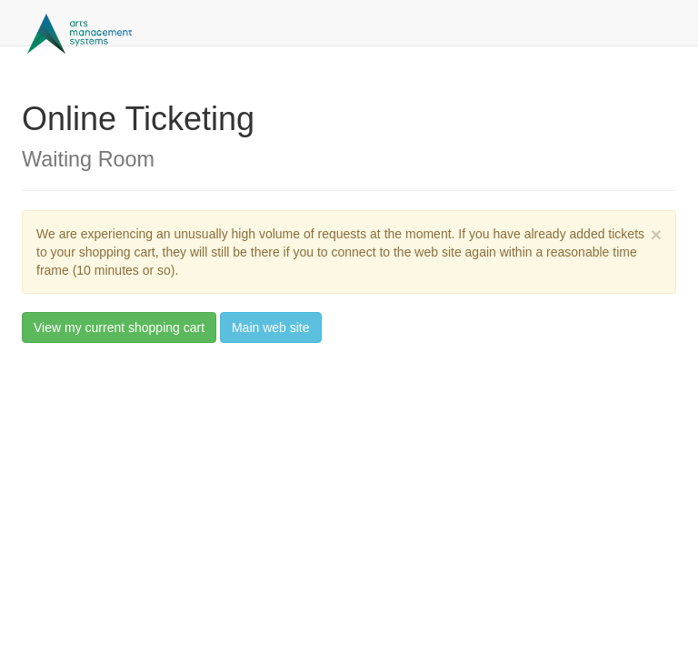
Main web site (271, 327)
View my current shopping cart (119, 327)
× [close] (656, 234)
